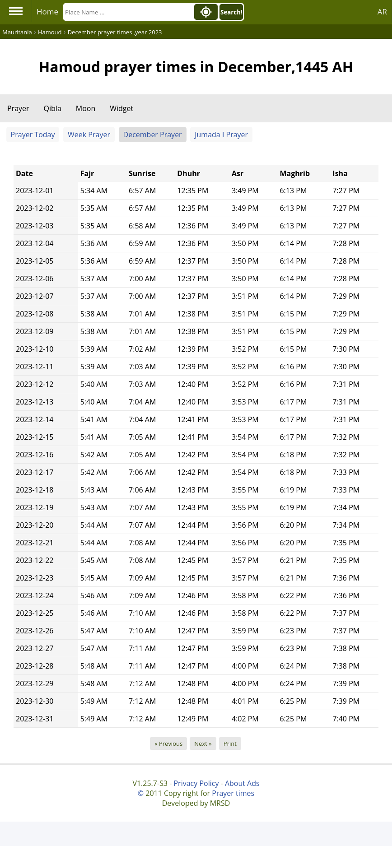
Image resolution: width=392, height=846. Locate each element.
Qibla (52, 108)
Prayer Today (33, 134)
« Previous (168, 743)
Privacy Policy (196, 783)
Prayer (18, 108)
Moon (85, 108)
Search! (231, 12)
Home (47, 11)
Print (230, 743)
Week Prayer (89, 134)
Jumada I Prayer (221, 134)
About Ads (242, 783)
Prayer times (233, 793)
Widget (121, 108)
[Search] (127, 12)
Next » (202, 743)
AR (382, 11)
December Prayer (152, 134)
